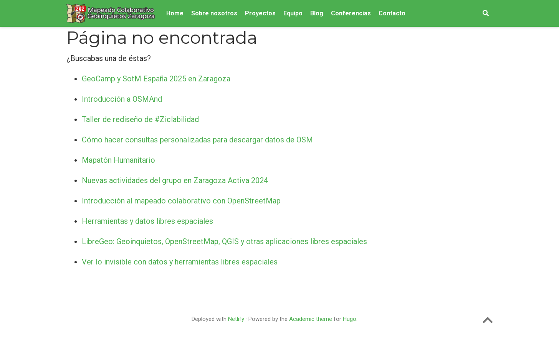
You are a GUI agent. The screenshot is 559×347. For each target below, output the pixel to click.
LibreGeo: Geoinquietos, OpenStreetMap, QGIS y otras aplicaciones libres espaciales (224, 241)
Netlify (236, 319)
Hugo (349, 319)
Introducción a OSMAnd (122, 99)
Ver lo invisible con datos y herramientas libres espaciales (180, 261)
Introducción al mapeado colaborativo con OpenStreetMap (181, 200)
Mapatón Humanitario (118, 160)
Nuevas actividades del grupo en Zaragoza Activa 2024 (175, 180)
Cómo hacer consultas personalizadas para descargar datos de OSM (197, 139)
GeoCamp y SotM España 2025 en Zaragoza (156, 78)
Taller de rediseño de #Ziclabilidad (140, 119)
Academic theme (310, 319)
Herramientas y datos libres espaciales (147, 221)
